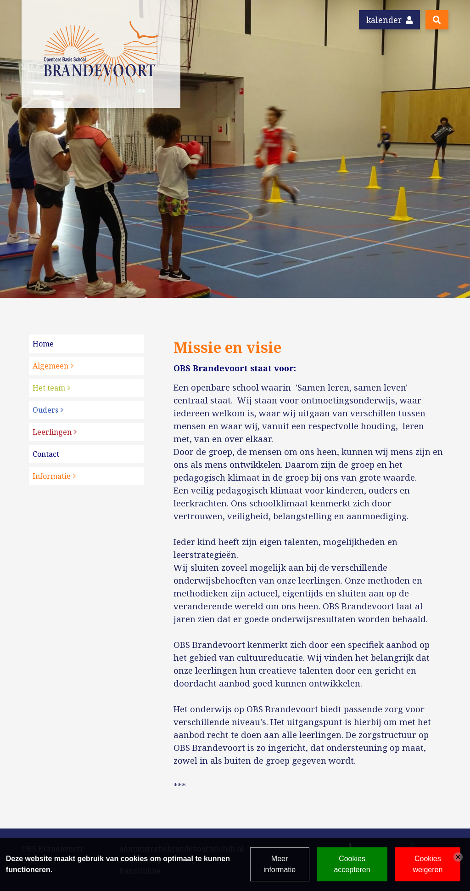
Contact (46, 454)
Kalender (389, 19)
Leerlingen (52, 432)
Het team (49, 388)
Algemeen (50, 366)
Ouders (45, 410)
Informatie (52, 476)
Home (43, 344)
